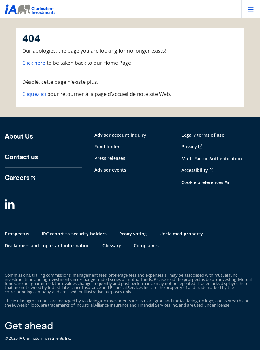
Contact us (21, 157)
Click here (33, 62)
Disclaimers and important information (47, 245)
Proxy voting (133, 234)
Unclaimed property (181, 234)
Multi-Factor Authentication (211, 158)
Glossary (111, 245)
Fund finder (107, 146)
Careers (17, 178)
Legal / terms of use (202, 135)
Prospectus (17, 234)
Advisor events (110, 170)
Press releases (109, 158)
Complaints (146, 245)
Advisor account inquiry (120, 135)
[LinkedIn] (10, 204)
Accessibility (194, 170)
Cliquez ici (34, 93)
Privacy (189, 146)
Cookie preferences (202, 182)
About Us (19, 136)
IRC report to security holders (74, 234)
